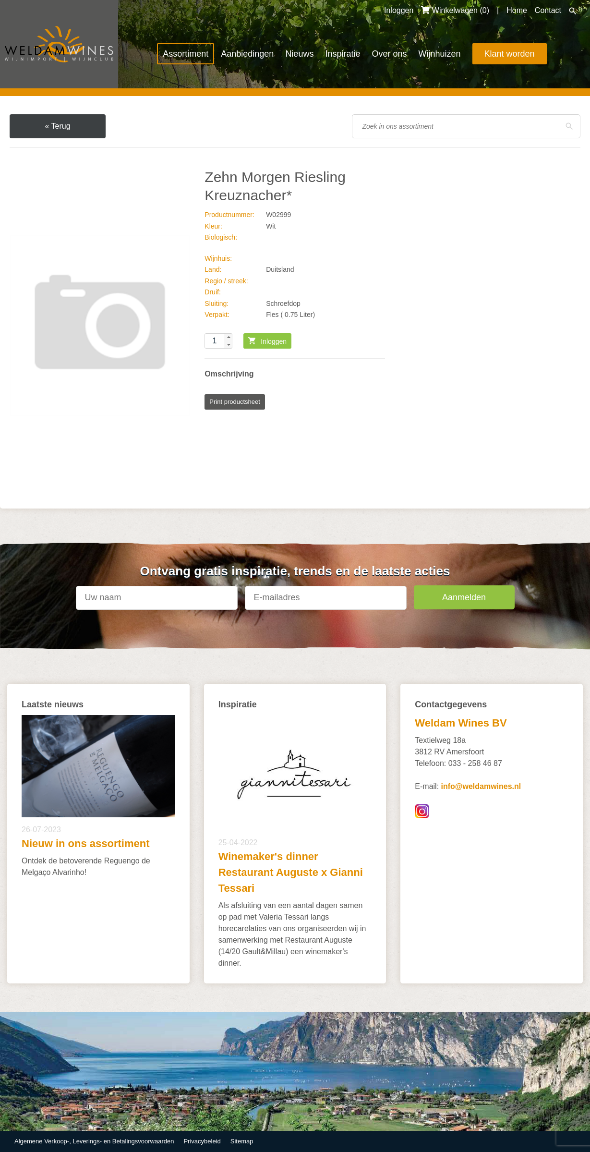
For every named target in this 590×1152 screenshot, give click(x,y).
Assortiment (185, 54)
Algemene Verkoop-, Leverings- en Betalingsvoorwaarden (94, 1141)
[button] (228, 337)
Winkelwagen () (455, 10)
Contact (548, 10)
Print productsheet (234, 401)
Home (516, 10)
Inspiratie (342, 54)
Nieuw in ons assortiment (86, 843)
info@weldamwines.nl (481, 786)
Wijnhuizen (439, 54)
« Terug (57, 126)
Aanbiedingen (247, 54)
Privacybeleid (201, 1141)
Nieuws (299, 54)
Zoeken (573, 11)
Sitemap (241, 1141)
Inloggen (398, 10)
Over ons (389, 54)
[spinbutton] (218, 341)
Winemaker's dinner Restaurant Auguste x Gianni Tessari (290, 872)
